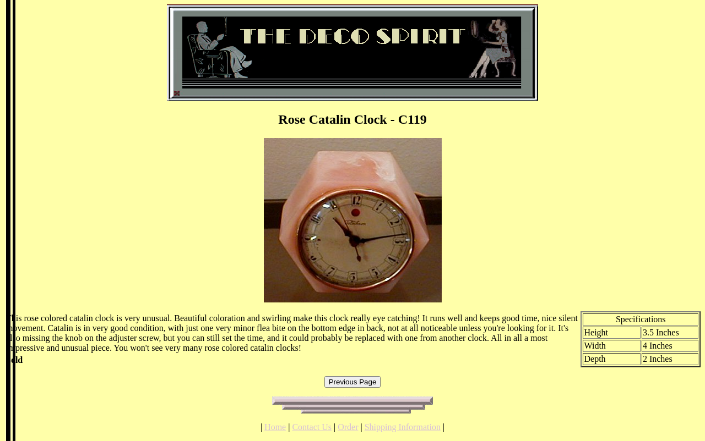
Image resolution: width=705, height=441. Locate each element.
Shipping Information (403, 427)
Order (348, 427)
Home (275, 427)
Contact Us (312, 427)
